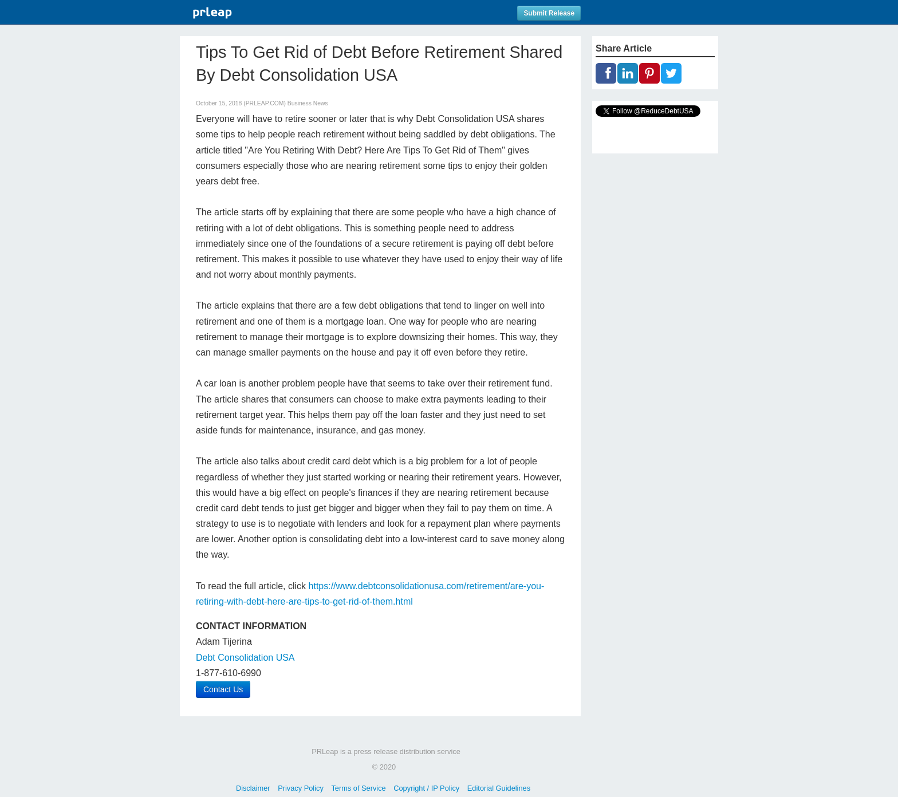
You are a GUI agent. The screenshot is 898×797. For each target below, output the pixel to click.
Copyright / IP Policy (426, 788)
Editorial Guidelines (498, 788)
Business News (307, 103)
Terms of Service (358, 788)
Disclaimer (253, 788)
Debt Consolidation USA (245, 657)
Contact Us (223, 689)
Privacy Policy (301, 788)
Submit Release (548, 13)
